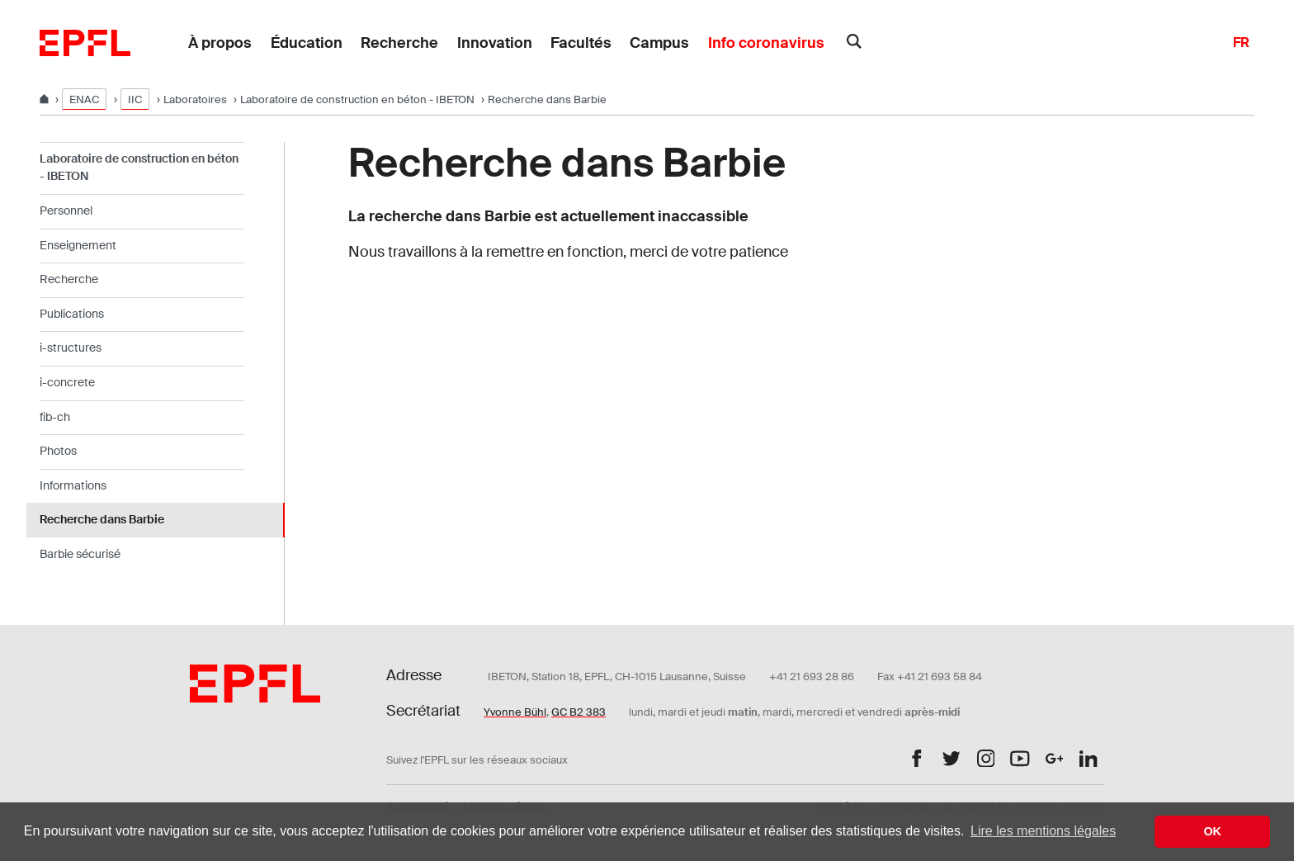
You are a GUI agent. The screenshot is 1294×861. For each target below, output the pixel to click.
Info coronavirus (766, 43)
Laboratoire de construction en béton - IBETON (357, 99)
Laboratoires (195, 99)
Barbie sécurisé (80, 553)
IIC (135, 99)
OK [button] (1212, 831)
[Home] (45, 99)
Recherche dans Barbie (102, 519)
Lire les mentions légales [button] (1043, 831)
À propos (220, 43)
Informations (73, 485)
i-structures (71, 347)
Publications (72, 313)
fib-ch (55, 416)
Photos (58, 450)
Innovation (494, 43)
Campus (659, 43)
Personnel (66, 210)
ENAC (84, 99)
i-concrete (67, 382)
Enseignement (78, 245)
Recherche (399, 43)
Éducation (306, 43)
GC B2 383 (578, 712)
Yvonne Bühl (515, 712)
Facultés (581, 43)
